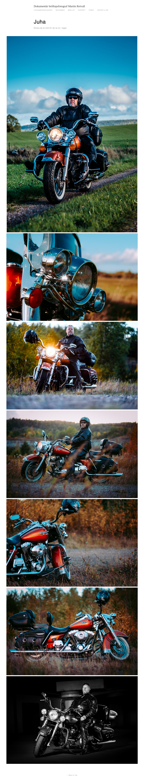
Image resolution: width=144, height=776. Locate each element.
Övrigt (91, 10)
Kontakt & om (102, 10)
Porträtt (81, 10)
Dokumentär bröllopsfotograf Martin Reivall (60, 6)
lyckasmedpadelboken (43, 10)
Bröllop (71, 10)
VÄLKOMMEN (60, 10)
